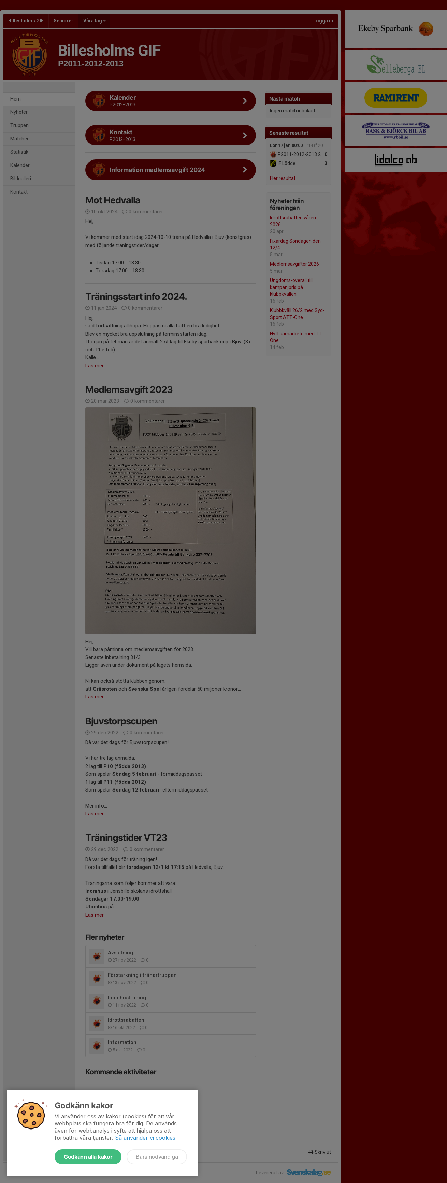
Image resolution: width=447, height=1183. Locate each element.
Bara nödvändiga (157, 1156)
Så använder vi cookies (145, 1137)
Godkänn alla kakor (88, 1156)
